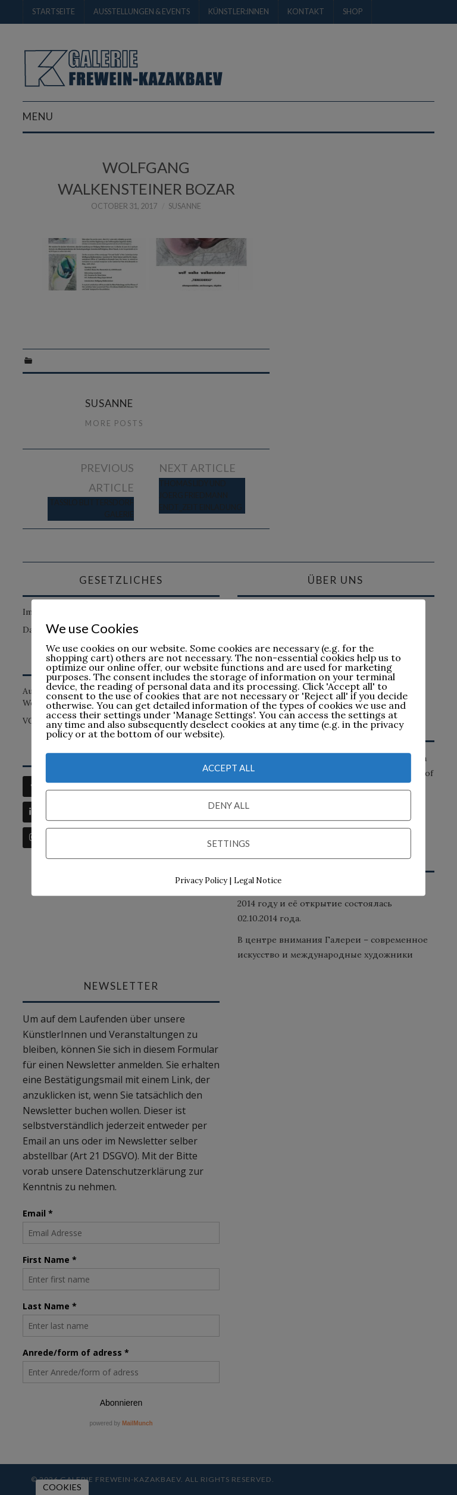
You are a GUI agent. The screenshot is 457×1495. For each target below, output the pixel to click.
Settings (228, 844)
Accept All (228, 768)
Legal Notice (257, 881)
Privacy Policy (201, 881)
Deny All (228, 805)
